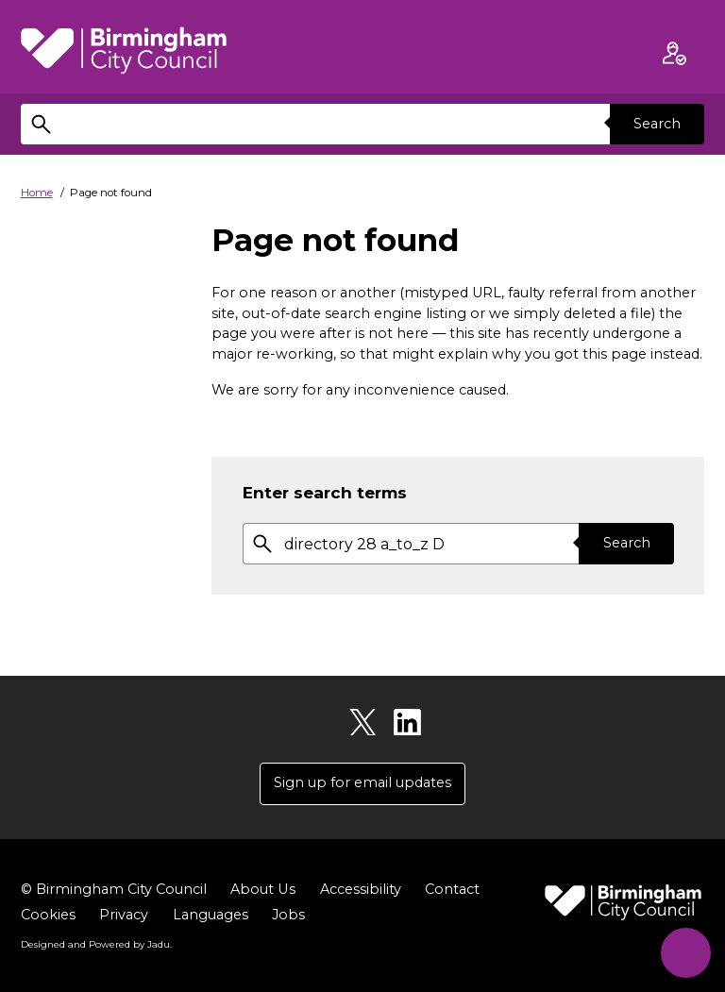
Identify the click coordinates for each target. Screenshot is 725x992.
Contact (451, 889)
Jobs (288, 914)
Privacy (123, 914)
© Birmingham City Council (114, 889)
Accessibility (359, 889)
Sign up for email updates (362, 782)
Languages (210, 914)
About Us (262, 889)
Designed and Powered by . (96, 944)
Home (37, 192)
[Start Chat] (685, 952)
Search (657, 123)
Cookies (48, 914)
